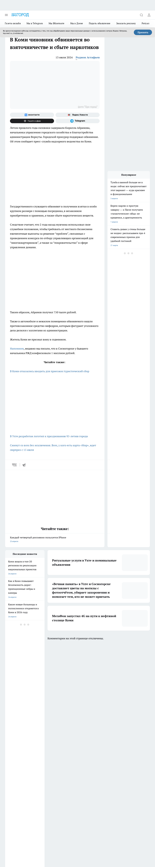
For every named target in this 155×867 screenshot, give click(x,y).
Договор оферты (39, 764)
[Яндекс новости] (78, 115)
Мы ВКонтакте (56, 23)
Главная (8, 779)
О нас (61, 775)
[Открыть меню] (6, 15)
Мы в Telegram (34, 23)
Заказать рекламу (126, 23)
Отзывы (35, 775)
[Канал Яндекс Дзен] (32, 121)
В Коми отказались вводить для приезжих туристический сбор (49, 371)
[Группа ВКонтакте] (32, 115)
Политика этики (39, 771)
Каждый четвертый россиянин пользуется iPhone (55, 539)
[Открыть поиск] (141, 15)
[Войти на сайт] (149, 15)
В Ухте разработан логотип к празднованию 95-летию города (49, 436)
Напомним (17, 348)
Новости (36, 779)
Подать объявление (99, 23)
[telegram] (25, 465)
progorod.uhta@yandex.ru (16, 804)
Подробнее (50, 850)
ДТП (61, 764)
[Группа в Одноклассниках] (93, 752)
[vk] (14, 465)
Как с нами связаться (14, 775)
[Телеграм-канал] (78, 121)
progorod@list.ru (68, 800)
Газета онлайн (13, 23)
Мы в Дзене (76, 23)
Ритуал (145, 23)
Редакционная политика (69, 771)
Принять (143, 32)
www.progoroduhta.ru (29, 787)
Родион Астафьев (88, 57)
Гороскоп (9, 771)
